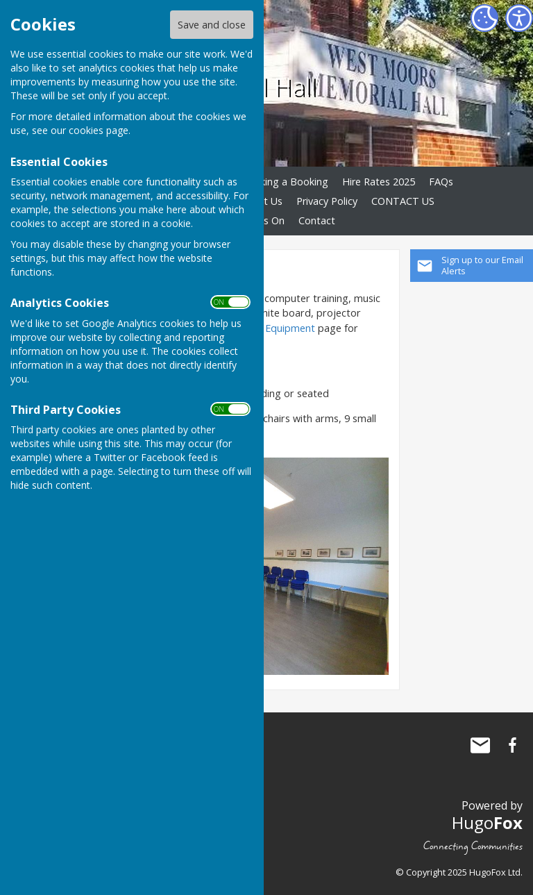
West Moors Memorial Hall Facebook (512, 745)
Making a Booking (287, 181)
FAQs (441, 181)
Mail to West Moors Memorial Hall (480, 745)
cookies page (98, 130)
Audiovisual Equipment (264, 328)
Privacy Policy (326, 201)
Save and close (212, 24)
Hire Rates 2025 (378, 181)
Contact (316, 220)
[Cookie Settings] (484, 18)
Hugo (487, 822)
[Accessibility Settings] (519, 18)
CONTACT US (402, 201)
